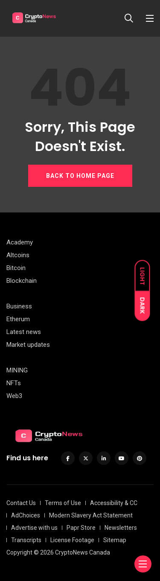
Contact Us (21, 503)
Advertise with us (34, 527)
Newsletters (121, 527)
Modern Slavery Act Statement (91, 515)
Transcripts (26, 540)
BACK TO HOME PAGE (80, 175)
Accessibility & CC (113, 503)
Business (19, 306)
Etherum (18, 319)
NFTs (13, 383)
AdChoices (25, 515)
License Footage (72, 540)
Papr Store (81, 527)
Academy (19, 242)
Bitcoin (16, 268)
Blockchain (21, 281)
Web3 (14, 396)
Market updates (28, 345)
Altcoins (17, 255)
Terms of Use (63, 503)
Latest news (23, 332)
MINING (17, 370)
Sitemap (114, 540)
